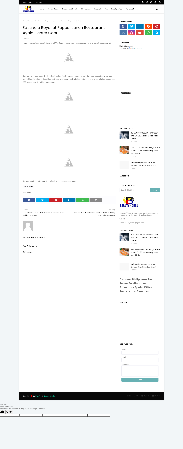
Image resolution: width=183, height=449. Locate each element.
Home (25, 2)
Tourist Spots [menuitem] (53, 9)
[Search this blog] (135, 190)
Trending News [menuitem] (132, 9)
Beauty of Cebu (49, 396)
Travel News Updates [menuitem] (113, 9)
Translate (135, 48)
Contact (39, 2)
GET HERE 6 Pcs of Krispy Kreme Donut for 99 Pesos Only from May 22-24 (145, 150)
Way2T (37, 396)
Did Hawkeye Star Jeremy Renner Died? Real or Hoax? (143, 164)
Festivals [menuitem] (98, 9)
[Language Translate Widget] (131, 46)
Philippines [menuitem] (86, 9)
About (31, 2)
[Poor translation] (9, 412)
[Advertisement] (140, 70)
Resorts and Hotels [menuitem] (70, 9)
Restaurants (32, 21)
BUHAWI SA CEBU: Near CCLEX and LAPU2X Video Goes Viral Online (144, 135)
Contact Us (145, 396)
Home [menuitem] (41, 9)
